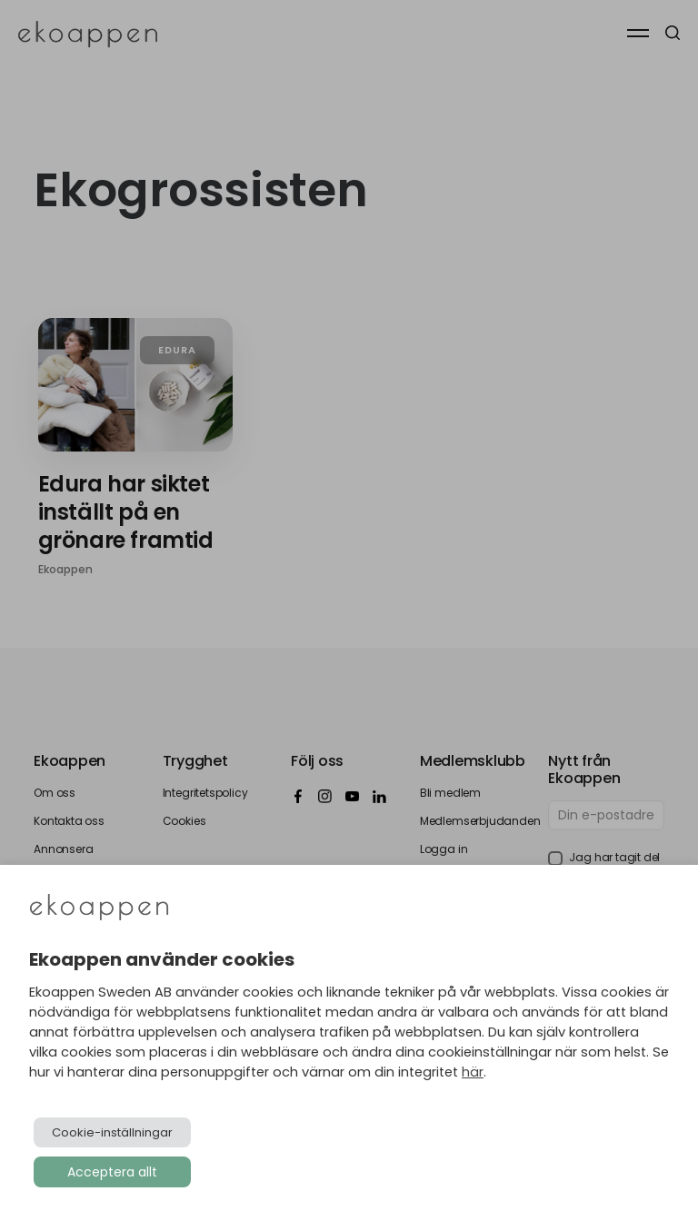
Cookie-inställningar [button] (112, 1132)
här (473, 1072)
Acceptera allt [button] (112, 1172)
